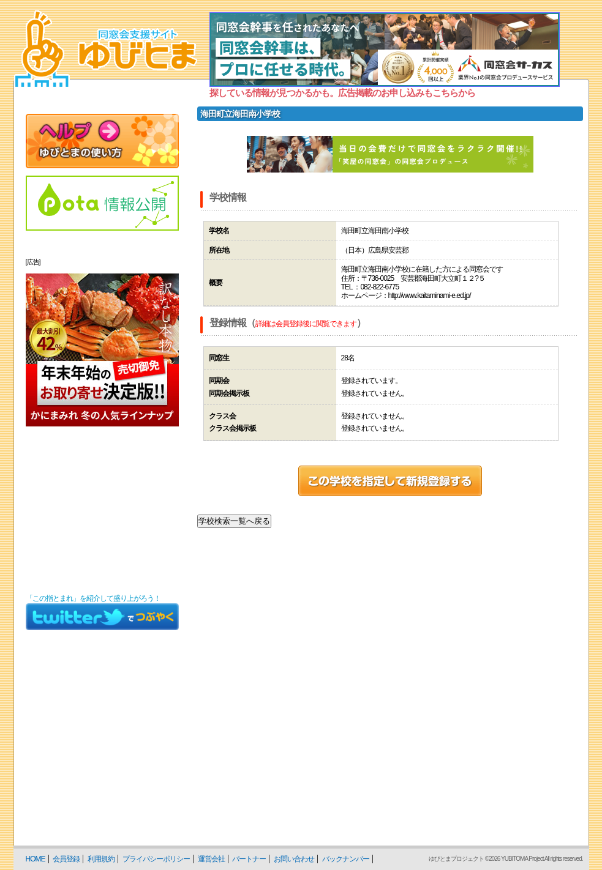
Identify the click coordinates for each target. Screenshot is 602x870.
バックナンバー (345, 859)
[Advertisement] (102, 510)
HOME (35, 859)
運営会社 (211, 859)
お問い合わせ (294, 859)
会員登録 (66, 859)
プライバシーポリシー (156, 859)
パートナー (249, 859)
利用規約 (101, 859)
